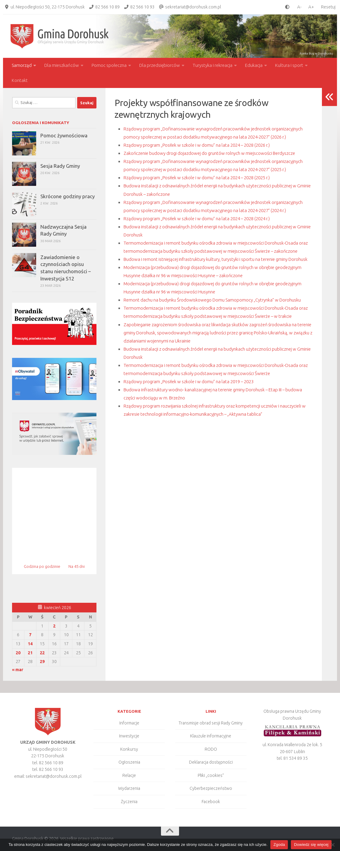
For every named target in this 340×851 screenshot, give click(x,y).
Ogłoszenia (129, 762)
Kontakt (20, 80)
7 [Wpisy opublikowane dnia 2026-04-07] (30, 634)
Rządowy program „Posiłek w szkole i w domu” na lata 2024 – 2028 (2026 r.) (210, 153)
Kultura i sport (289, 65)
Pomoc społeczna (109, 65)
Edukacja (254, 65)
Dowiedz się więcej (311, 844)
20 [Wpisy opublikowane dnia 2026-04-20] (18, 652)
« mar (17, 669)
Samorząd (22, 65)
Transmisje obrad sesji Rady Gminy (211, 723)
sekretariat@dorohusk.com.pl (193, 7)
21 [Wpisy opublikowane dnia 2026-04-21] (30, 652)
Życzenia (129, 801)
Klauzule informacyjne (210, 736)
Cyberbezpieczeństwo (211, 788)
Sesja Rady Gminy (60, 166)
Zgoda (279, 844)
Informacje (129, 723)
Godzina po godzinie (42, 566)
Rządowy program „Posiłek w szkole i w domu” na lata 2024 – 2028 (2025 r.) (210, 202)
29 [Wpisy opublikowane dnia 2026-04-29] (42, 661)
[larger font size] (312, 6)
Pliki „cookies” (211, 775)
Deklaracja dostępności (211, 762)
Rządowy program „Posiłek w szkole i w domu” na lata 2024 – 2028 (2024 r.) (210, 251)
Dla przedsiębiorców (159, 65)
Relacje (129, 775)
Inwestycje (129, 736)
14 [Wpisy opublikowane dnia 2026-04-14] (30, 643)
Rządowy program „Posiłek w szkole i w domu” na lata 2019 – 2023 (199, 455)
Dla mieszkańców (61, 65)
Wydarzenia (129, 788)
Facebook (211, 801)
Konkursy (129, 749)
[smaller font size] (297, 6)
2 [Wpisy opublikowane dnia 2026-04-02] (54, 626)
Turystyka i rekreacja (212, 65)
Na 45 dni (76, 566)
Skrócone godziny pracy (67, 196)
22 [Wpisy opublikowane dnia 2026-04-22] (42, 652)
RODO (211, 749)
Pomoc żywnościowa (63, 135)
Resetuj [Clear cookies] (328, 7)
